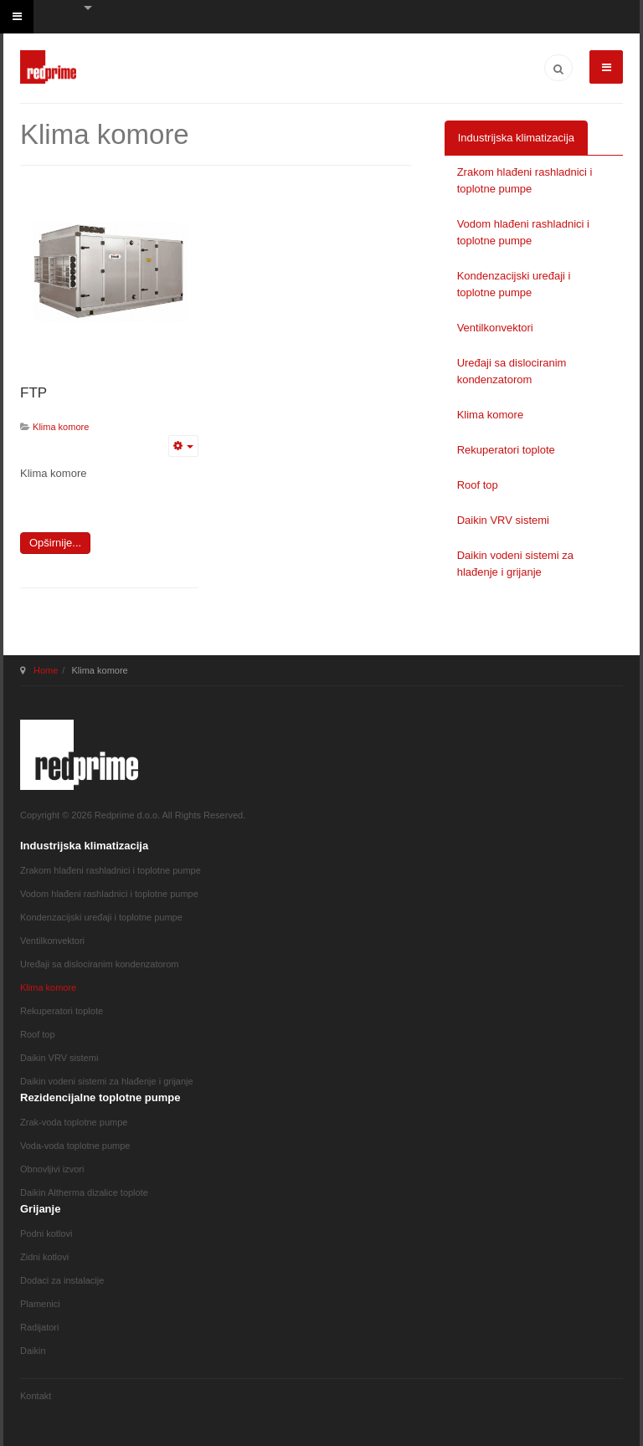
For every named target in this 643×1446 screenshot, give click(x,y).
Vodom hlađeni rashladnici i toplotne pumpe (523, 232)
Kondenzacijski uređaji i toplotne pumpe (514, 284)
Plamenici (40, 1304)
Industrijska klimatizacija (516, 137)
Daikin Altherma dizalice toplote (84, 1192)
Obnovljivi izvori (52, 1169)
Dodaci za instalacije (62, 1280)
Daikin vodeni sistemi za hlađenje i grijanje (515, 563)
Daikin (33, 1351)
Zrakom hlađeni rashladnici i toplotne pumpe (525, 180)
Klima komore (490, 414)
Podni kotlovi (46, 1233)
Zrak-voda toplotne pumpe (73, 1122)
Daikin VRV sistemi (503, 520)
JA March (79, 755)
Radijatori (39, 1327)
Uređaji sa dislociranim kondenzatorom (512, 371)
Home (45, 670)
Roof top (477, 485)
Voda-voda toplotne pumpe (75, 1146)
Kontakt (35, 1396)
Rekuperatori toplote (506, 450)
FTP (33, 393)
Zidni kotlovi (44, 1257)
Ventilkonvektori (495, 327)
